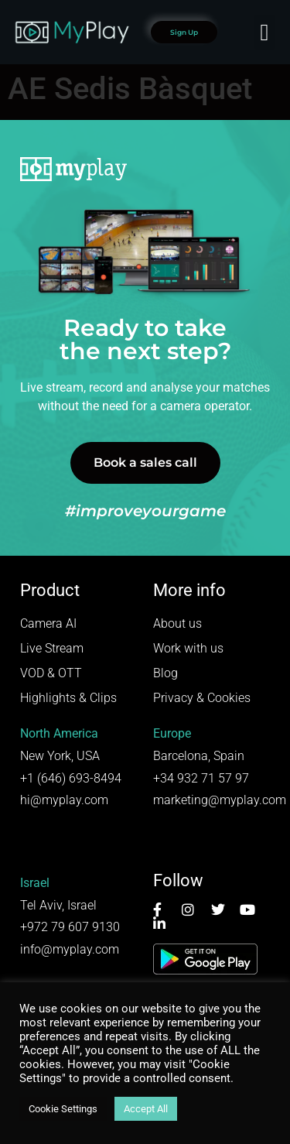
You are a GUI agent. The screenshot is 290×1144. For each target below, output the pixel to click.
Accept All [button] (146, 1109)
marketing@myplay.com (219, 800)
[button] (264, 32)
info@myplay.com (69, 949)
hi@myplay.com (64, 800)
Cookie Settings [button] (63, 1109)
